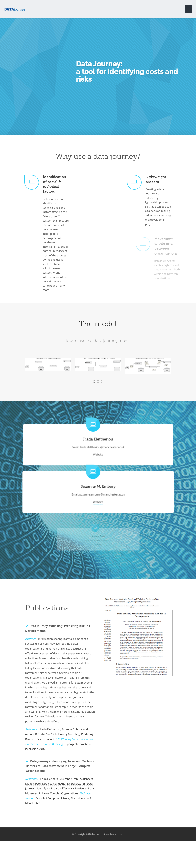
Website (98, 453)
